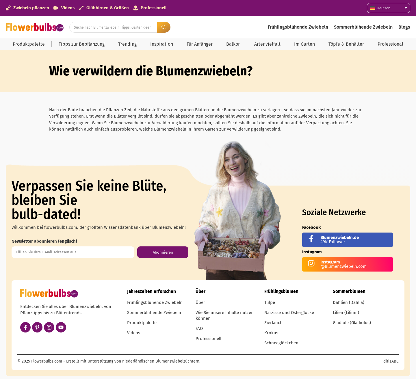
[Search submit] (163, 27)
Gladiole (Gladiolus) (352, 322)
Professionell (208, 338)
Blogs (404, 27)
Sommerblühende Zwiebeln (363, 27)
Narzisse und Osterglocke (289, 312)
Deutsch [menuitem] (383, 8)
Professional (390, 44)
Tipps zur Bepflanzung (82, 44)
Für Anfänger (200, 44)
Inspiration (161, 44)
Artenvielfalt (267, 44)
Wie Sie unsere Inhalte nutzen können (225, 315)
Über (200, 302)
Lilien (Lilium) (346, 312)
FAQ (199, 328)
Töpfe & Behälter (346, 44)
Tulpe (269, 302)
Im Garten (304, 44)
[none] (388, 8)
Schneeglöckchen (281, 342)
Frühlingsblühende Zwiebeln (298, 27)
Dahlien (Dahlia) (348, 302)
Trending (127, 44)
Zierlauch (273, 322)
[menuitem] (388, 8)
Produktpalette (29, 44)
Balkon (233, 44)
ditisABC (391, 361)
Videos (133, 332)
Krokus (271, 332)
